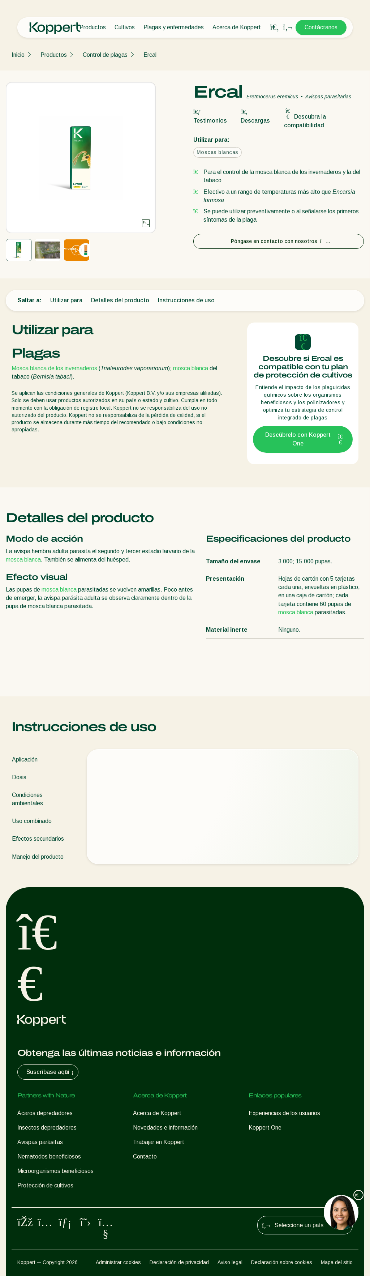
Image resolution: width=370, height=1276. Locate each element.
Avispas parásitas (40, 1142)
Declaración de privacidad (179, 1262)
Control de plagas (105, 55)
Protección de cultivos (45, 1185)
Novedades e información (165, 1127)
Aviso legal (230, 1262)
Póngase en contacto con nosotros (279, 241)
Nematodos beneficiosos (49, 1156)
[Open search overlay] (275, 27)
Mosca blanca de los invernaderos (54, 368)
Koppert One (265, 1127)
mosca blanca (190, 368)
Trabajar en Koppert (158, 1142)
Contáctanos (321, 27)
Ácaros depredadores (45, 1113)
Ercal (149, 55)
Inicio (18, 55)
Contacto (145, 1156)
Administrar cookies (118, 1262)
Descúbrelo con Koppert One (304, 439)
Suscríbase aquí (50, 1072)
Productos (92, 27)
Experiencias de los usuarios (284, 1113)
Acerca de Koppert (236, 27)
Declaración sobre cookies (281, 1262)
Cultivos (125, 27)
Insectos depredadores (47, 1127)
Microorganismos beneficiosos (55, 1171)
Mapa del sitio (337, 1262)
